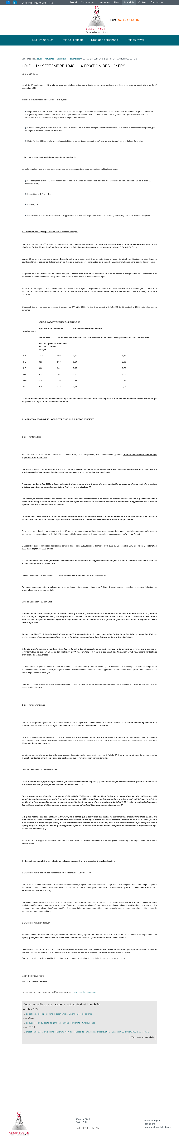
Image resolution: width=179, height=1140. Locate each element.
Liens (116, 2)
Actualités (129, 2)
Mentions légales (152, 1120)
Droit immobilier (42, 40)
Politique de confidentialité (157, 1127)
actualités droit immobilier (69, 58)
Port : (124, 20)
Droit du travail (135, 40)
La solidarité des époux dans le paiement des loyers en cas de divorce (59, 1013)
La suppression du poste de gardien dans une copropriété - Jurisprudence (60, 1022)
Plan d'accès (157, 2)
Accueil (73, 2)
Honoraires (104, 2)
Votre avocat (87, 2)
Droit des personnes (104, 40)
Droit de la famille (72, 40)
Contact (142, 2)
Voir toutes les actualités (142, 1037)
